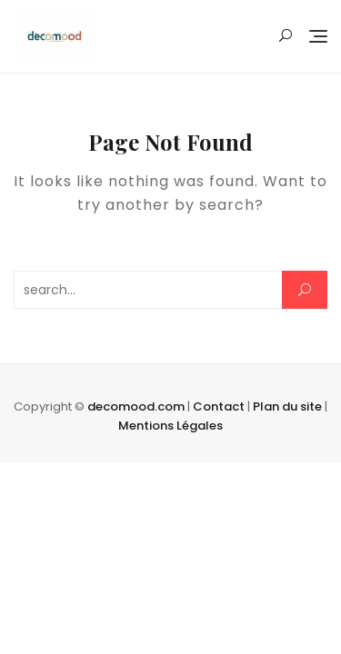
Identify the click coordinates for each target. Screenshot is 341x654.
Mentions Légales (170, 425)
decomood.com (136, 406)
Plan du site (287, 406)
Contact (219, 406)
